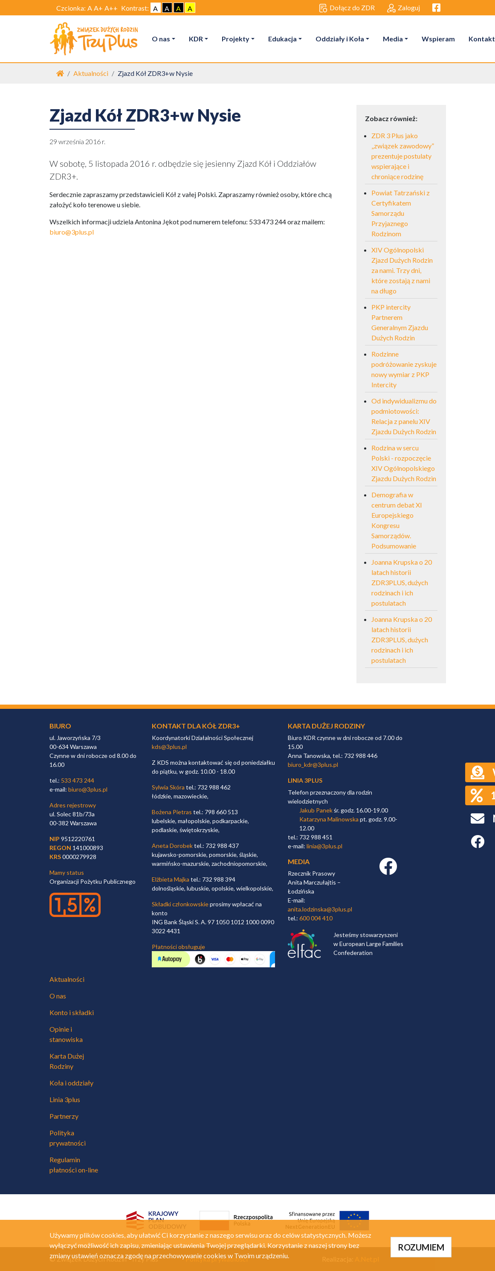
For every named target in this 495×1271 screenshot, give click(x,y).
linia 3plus (305, 780)
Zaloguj (403, 8)
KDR (196, 39)
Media (393, 39)
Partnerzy (63, 1116)
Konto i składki (71, 1012)
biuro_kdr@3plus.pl (313, 764)
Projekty (235, 39)
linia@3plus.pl (324, 846)
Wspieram (438, 39)
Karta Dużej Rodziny (66, 1061)
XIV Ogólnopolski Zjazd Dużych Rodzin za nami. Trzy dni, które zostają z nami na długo (402, 270)
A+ (98, 8)
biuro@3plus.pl (71, 232)
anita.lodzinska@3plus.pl (320, 909)
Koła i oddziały (71, 1083)
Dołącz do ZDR (347, 8)
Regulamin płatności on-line (73, 1164)
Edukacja (282, 39)
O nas (161, 39)
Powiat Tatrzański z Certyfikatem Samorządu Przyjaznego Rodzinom (400, 213)
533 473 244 (77, 780)
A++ (111, 8)
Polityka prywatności (67, 1138)
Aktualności (90, 73)
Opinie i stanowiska (66, 1034)
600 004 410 (316, 918)
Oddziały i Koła (340, 39)
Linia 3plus (64, 1099)
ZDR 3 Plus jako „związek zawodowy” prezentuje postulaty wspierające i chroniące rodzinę (402, 155)
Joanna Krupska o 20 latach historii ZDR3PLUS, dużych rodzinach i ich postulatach (401, 582)
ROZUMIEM (421, 1247)
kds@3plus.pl (169, 746)
